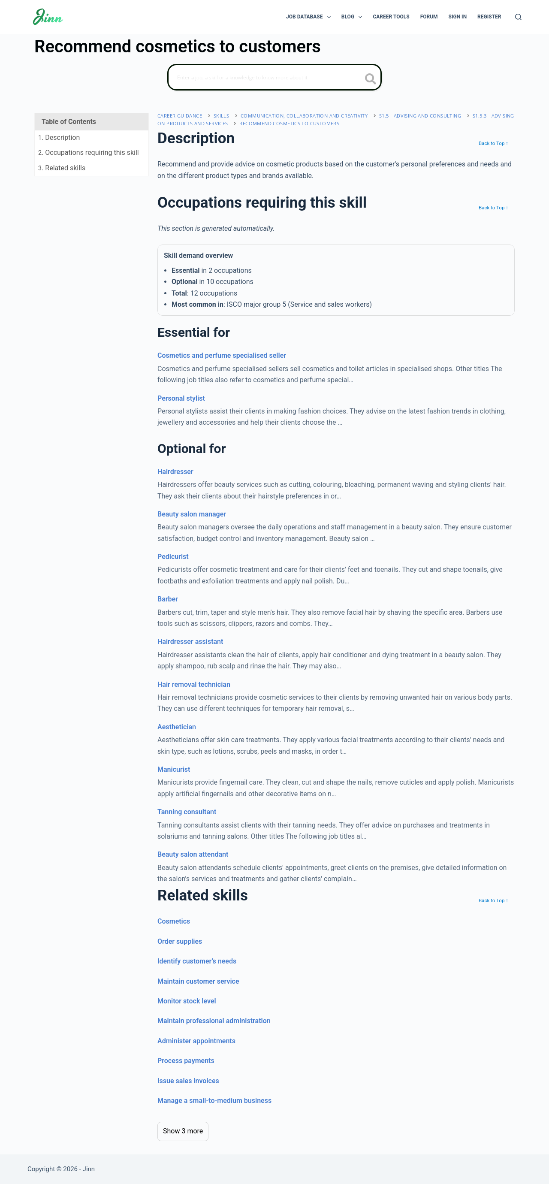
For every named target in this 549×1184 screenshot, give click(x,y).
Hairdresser (175, 472)
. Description (59, 137)
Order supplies (179, 941)
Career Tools (391, 17)
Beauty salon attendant (192, 854)
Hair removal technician (193, 684)
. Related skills (61, 168)
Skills (221, 115)
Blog (353, 17)
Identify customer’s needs (196, 961)
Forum (429, 17)
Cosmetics (173, 921)
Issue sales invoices (188, 1081)
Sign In (458, 17)
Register (489, 17)
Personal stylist (181, 398)
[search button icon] (371, 79)
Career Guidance (179, 115)
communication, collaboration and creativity (304, 115)
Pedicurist (173, 557)
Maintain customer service (198, 981)
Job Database (310, 17)
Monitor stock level (186, 1001)
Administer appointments (196, 1041)
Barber (167, 599)
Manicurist (173, 769)
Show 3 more (183, 1131)
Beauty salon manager (191, 514)
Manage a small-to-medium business (214, 1100)
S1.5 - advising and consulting (420, 115)
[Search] (518, 17)
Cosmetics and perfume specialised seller (221, 355)
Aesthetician (176, 727)
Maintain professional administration (214, 1021)
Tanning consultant (186, 812)
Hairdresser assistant (190, 641)
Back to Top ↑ (493, 143)
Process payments (185, 1061)
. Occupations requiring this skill (88, 152)
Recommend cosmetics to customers (289, 123)
